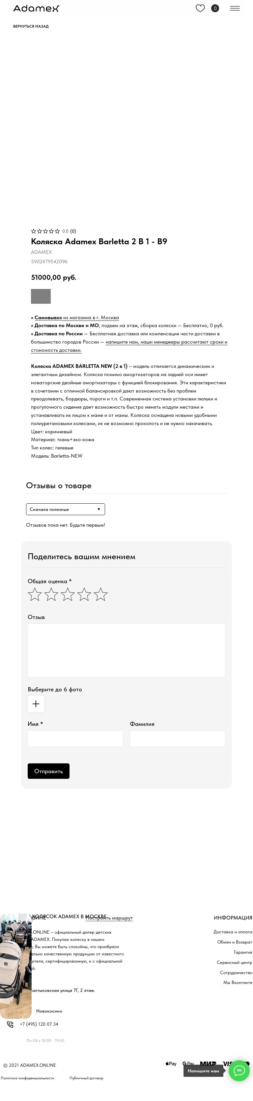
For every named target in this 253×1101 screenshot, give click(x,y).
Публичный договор (86, 1078)
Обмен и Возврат (234, 942)
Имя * (35, 723)
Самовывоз (48, 317)
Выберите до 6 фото (55, 689)
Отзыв (36, 616)
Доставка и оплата (232, 931)
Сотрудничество (236, 972)
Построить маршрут (109, 918)
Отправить (48, 771)
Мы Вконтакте (237, 982)
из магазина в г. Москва (90, 317)
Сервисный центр (234, 962)
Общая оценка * (50, 581)
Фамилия (142, 723)
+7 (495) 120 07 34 (39, 1024)
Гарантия (243, 952)
